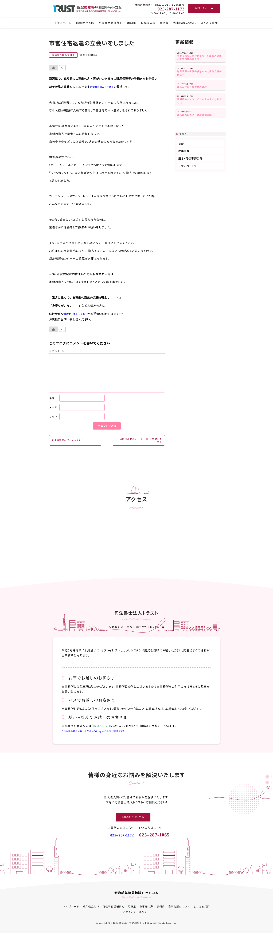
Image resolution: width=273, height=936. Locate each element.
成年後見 (184, 161)
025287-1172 (119, 837)
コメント (56, 351)
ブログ (184, 144)
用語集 (131, 23)
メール (53, 407)
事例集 (164, 23)
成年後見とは (85, 23)
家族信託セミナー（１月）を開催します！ (139, 442)
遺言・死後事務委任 (190, 169)
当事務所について (185, 23)
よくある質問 (209, 23)
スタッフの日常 (187, 176)
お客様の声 (148, 23)
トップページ (63, 23)
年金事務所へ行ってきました (72, 442)
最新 (181, 154)
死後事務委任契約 (110, 23)
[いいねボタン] (53, 67)
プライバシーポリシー (136, 914)
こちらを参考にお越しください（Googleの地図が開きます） (100, 734)
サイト (53, 416)
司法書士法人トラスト (104, 86)
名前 (52, 398)
